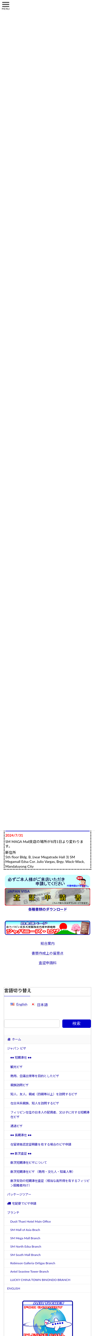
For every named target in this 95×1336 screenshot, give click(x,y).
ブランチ (13, 1213)
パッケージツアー (19, 1194)
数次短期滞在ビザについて (28, 1162)
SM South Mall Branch (25, 1255)
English (22, 1004)
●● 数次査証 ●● (21, 1153)
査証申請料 (47, 963)
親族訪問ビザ (19, 1085)
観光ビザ (16, 1067)
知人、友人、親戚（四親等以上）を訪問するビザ (43, 1094)
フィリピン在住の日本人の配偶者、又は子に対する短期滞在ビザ (49, 1114)
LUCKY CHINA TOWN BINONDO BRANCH (40, 1280)
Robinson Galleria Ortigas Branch (32, 1263)
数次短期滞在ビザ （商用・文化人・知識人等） (42, 1172)
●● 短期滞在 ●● (21, 1058)
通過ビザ (16, 1126)
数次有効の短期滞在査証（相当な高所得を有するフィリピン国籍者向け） (49, 1183)
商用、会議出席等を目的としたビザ (34, 1076)
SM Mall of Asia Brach (25, 1230)
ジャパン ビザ (16, 1048)
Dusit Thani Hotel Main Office (30, 1221)
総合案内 (48, 943)
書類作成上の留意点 (48, 953)
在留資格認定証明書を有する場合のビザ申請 (40, 1144)
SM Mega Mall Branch (25, 1238)
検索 (76, 1023)
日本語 (42, 1005)
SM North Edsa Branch (25, 1246)
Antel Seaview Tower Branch (29, 1271)
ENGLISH (13, 1288)
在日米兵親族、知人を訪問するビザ (34, 1103)
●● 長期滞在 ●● (21, 1135)
